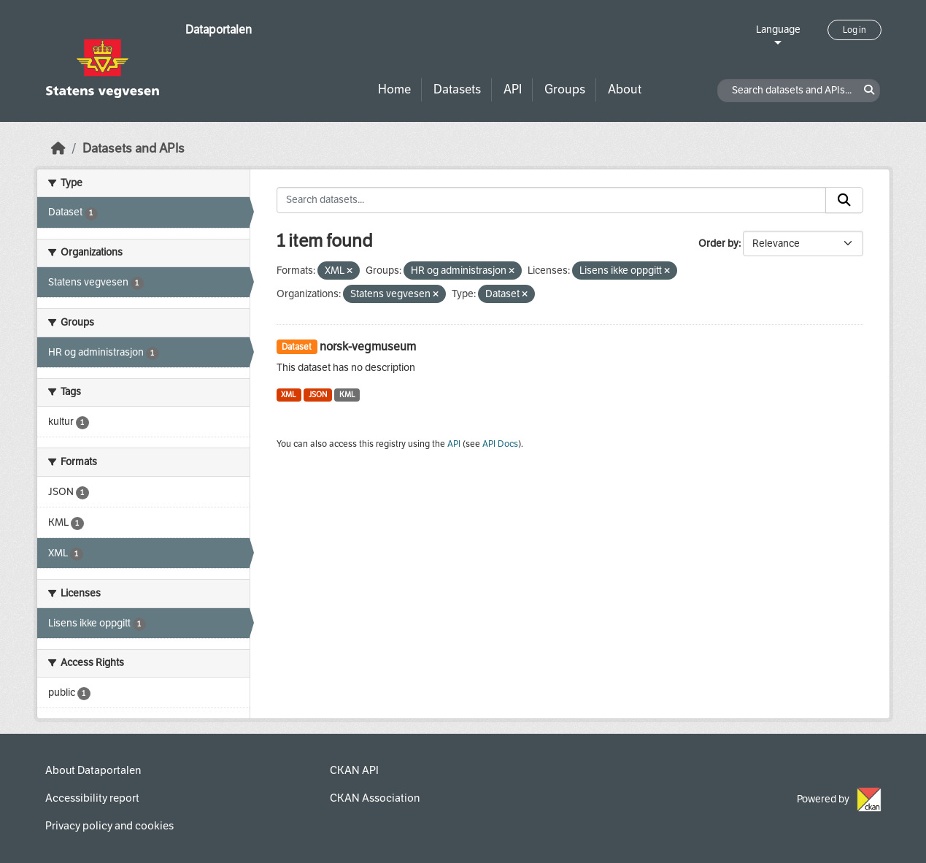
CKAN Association (375, 798)
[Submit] (844, 200)
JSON (318, 394)
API (512, 89)
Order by (718, 243)
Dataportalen (218, 30)
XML (288, 394)
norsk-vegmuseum (368, 346)
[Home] (58, 148)
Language (778, 29)
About (624, 89)
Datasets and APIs (133, 148)
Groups (564, 89)
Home (394, 89)
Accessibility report (92, 798)
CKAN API (354, 770)
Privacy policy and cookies (109, 825)
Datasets (457, 89)
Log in (854, 30)
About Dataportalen (93, 770)
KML (347, 394)
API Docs (500, 444)
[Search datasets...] (551, 200)
